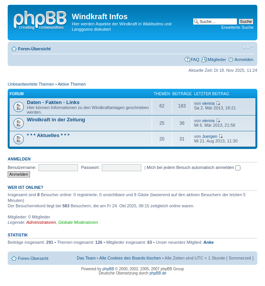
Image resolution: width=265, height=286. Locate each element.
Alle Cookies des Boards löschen (130, 258)
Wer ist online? (25, 187)
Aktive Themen (72, 84)
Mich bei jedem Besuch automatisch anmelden (193, 167)
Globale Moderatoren (78, 222)
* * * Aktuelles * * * (48, 135)
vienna (208, 103)
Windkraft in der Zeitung (56, 119)
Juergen (209, 136)
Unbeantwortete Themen (31, 84)
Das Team (86, 258)
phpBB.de (157, 273)
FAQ (195, 59)
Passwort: (90, 167)
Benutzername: (22, 167)
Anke (209, 242)
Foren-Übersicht (34, 48)
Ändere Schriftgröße (247, 47)
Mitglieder (217, 59)
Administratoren (41, 222)
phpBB (108, 269)
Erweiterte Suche (237, 27)
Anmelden (243, 59)
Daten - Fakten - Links (53, 102)
